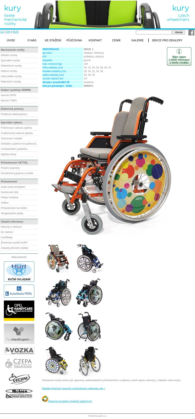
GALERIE (137, 40)
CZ (2, 31)
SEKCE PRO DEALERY (167, 40)
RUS (16, 31)
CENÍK (116, 40)
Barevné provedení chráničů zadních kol (67, 401)
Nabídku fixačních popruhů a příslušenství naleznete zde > (73, 388)
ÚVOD (11, 40)
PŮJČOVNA (74, 40)
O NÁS (31, 40)
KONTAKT (95, 40)
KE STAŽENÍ (53, 40)
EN (8, 31)
